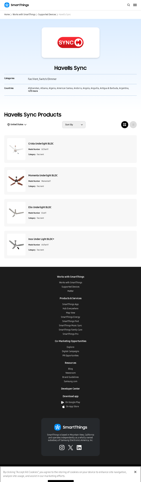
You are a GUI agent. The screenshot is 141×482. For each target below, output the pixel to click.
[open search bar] (128, 5)
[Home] (16, 5)
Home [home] (7, 14)
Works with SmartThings (24, 14)
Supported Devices (47, 14)
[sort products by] (74, 124)
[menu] (135, 5)
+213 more (33, 91)
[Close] (135, 475)
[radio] (124, 124)
